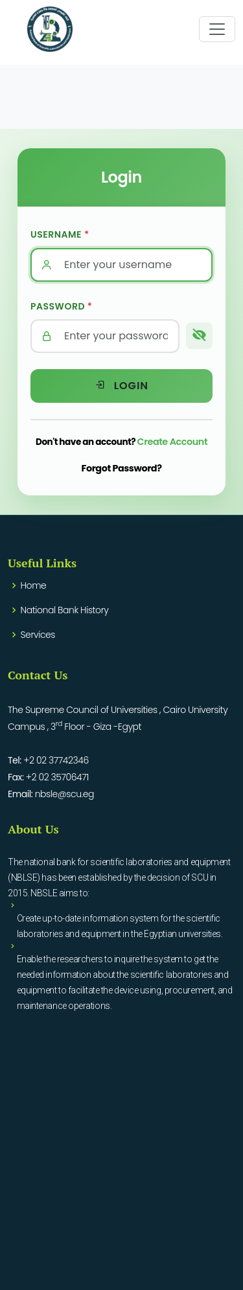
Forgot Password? (122, 468)
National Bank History (65, 610)
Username (59, 234)
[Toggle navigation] (217, 29)
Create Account (172, 441)
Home (34, 585)
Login (121, 385)
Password (61, 306)
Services (38, 634)
